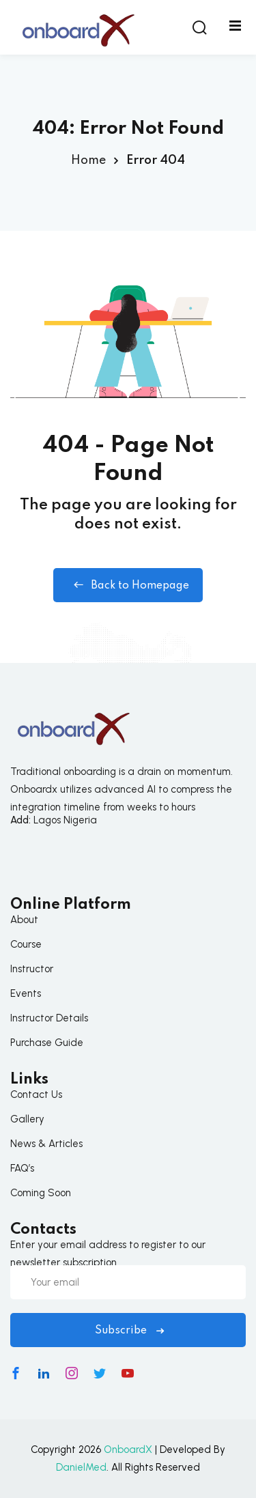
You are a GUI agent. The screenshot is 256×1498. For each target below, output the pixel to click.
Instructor (31, 969)
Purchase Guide (46, 1042)
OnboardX (128, 1449)
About (24, 920)
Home (88, 160)
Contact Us (36, 1094)
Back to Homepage (128, 585)
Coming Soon (40, 1193)
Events (25, 993)
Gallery (27, 1119)
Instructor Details (49, 1018)
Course (26, 944)
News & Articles (46, 1143)
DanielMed (81, 1467)
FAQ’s (22, 1168)
